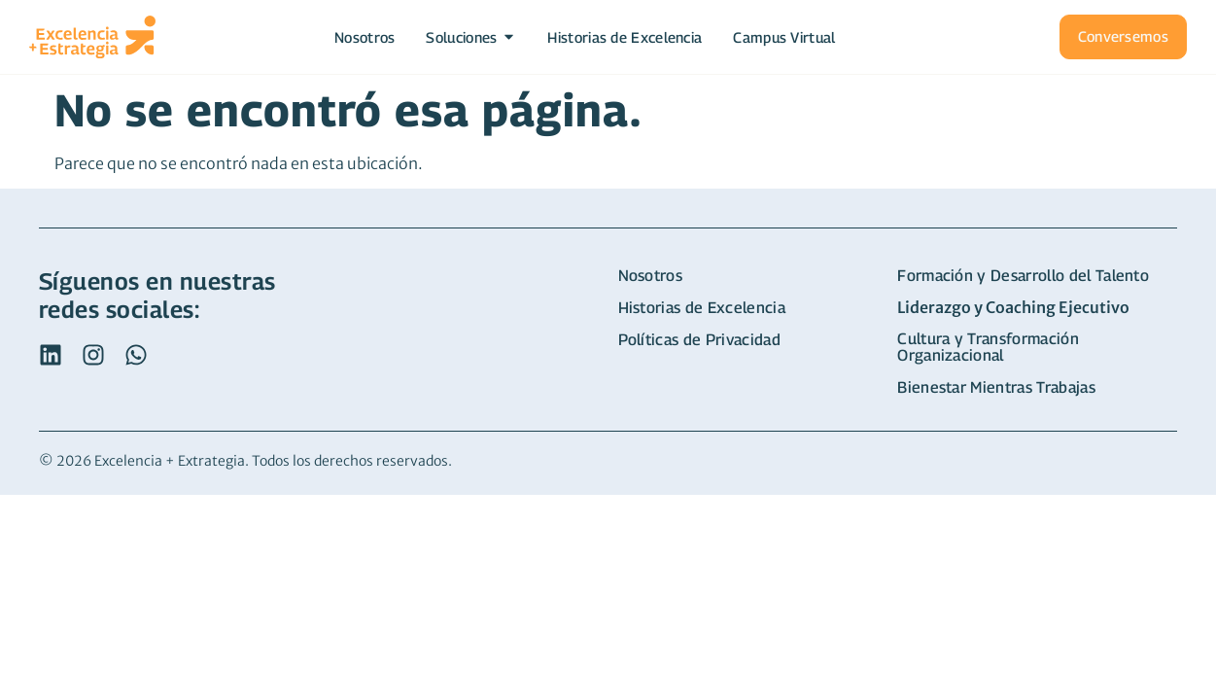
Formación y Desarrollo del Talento (1023, 275)
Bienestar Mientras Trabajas (996, 387)
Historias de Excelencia (701, 307)
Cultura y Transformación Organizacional (988, 347)
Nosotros (650, 275)
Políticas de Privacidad (699, 340)
